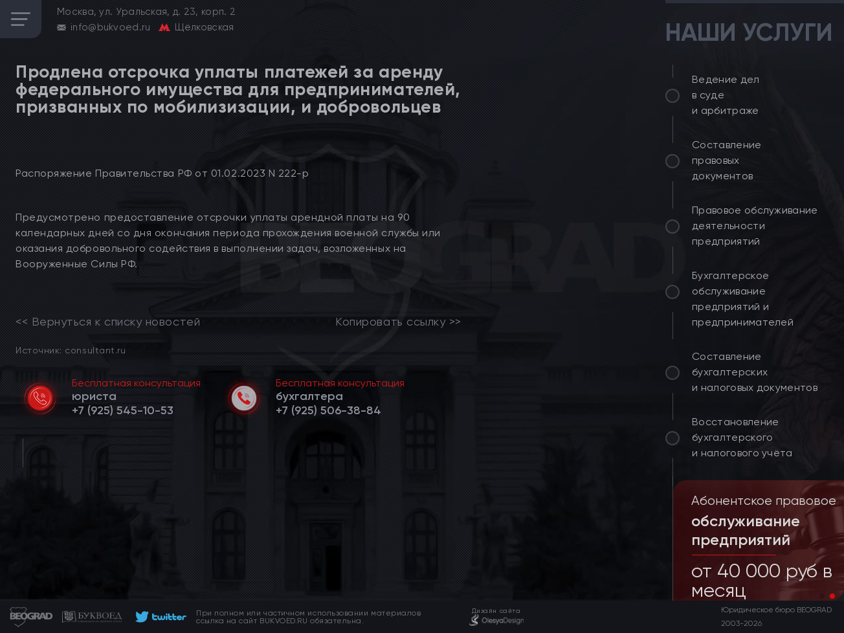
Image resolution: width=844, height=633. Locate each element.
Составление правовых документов (727, 160)
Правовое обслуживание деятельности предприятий (755, 225)
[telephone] (122, 410)
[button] (822, 596)
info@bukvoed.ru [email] (111, 27)
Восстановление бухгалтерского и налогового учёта (742, 437)
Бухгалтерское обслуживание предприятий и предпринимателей (743, 298)
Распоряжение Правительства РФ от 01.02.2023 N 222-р (162, 173)
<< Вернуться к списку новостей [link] (108, 322)
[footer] (158, 617)
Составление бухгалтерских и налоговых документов (754, 372)
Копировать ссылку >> (398, 322)
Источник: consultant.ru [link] (71, 350)
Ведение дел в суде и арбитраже (726, 95)
